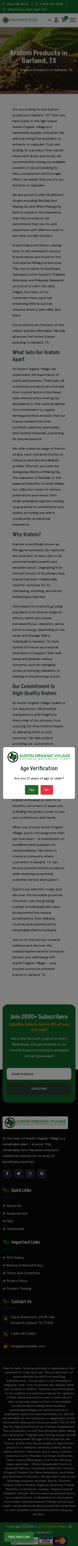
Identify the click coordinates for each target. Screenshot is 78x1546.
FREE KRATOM (19, 1537)
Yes (31, 790)
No (47, 790)
